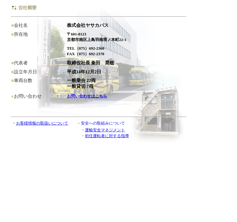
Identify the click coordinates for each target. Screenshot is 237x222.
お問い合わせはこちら (87, 96)
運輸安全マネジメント (105, 130)
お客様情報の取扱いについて (42, 123)
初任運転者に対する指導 (107, 136)
